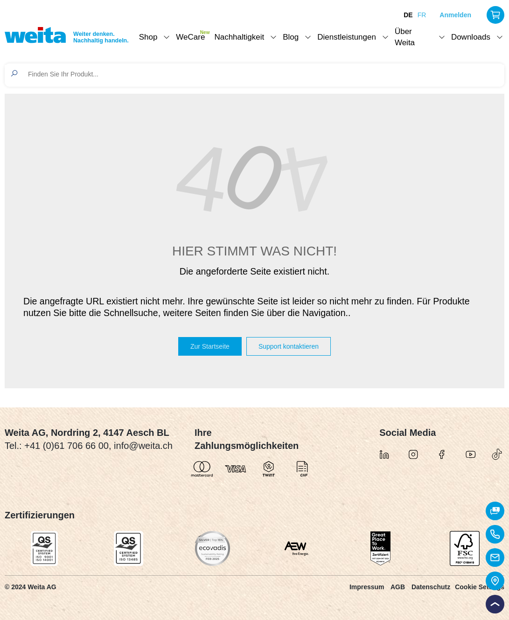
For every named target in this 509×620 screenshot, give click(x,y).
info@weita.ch (143, 446)
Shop (148, 37)
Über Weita (405, 37)
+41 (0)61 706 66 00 (66, 446)
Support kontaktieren (288, 346)
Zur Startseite (210, 346)
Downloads (470, 37)
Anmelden (455, 15)
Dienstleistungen (346, 37)
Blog (291, 37)
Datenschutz (430, 587)
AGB (397, 587)
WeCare (190, 37)
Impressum (366, 587)
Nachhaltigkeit (239, 37)
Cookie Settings (479, 587)
